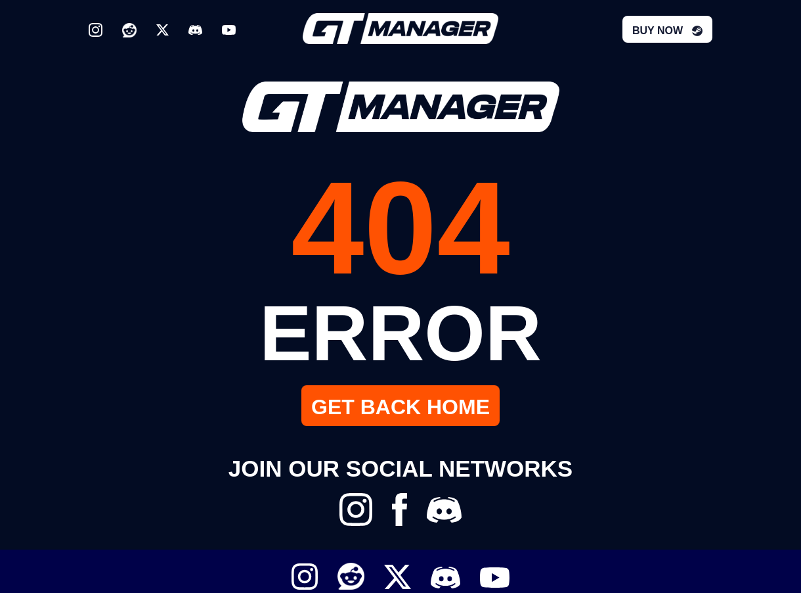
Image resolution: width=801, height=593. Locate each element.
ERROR (400, 333)
